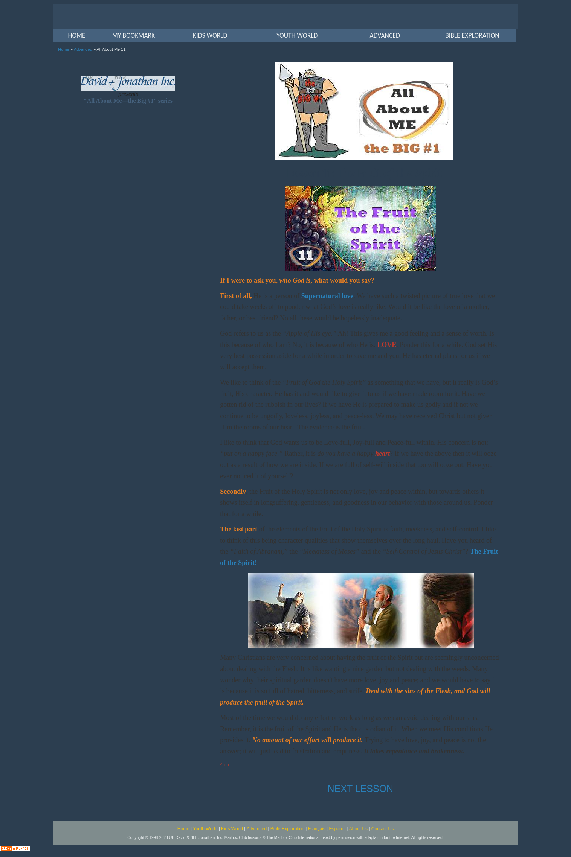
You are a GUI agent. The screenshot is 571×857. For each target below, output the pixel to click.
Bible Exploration (287, 828)
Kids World (232, 828)
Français (316, 828)
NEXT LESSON (361, 788)
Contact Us (382, 828)
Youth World (205, 828)
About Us (358, 828)
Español (337, 828)
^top (224, 764)
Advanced (83, 49)
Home (63, 49)
